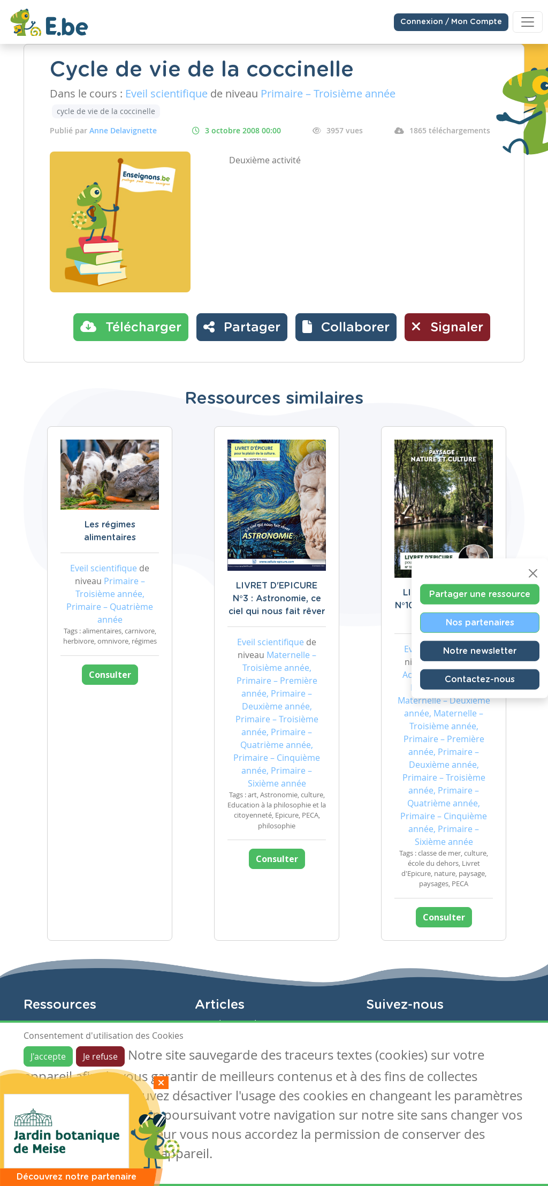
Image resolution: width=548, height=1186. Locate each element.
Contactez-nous (480, 679)
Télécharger (130, 326)
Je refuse (100, 1056)
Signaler (447, 326)
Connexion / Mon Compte (451, 22)
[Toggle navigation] (528, 22)
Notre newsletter (479, 650)
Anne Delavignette (123, 130)
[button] (346, 327)
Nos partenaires (480, 622)
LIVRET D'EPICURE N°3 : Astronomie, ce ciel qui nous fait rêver (277, 598)
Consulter (110, 675)
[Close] (533, 572)
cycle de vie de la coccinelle (106, 111)
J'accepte (48, 1056)
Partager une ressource (479, 594)
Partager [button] (241, 326)
